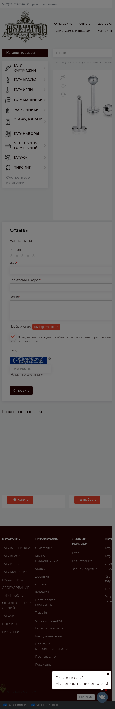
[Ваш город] (108, 674)
